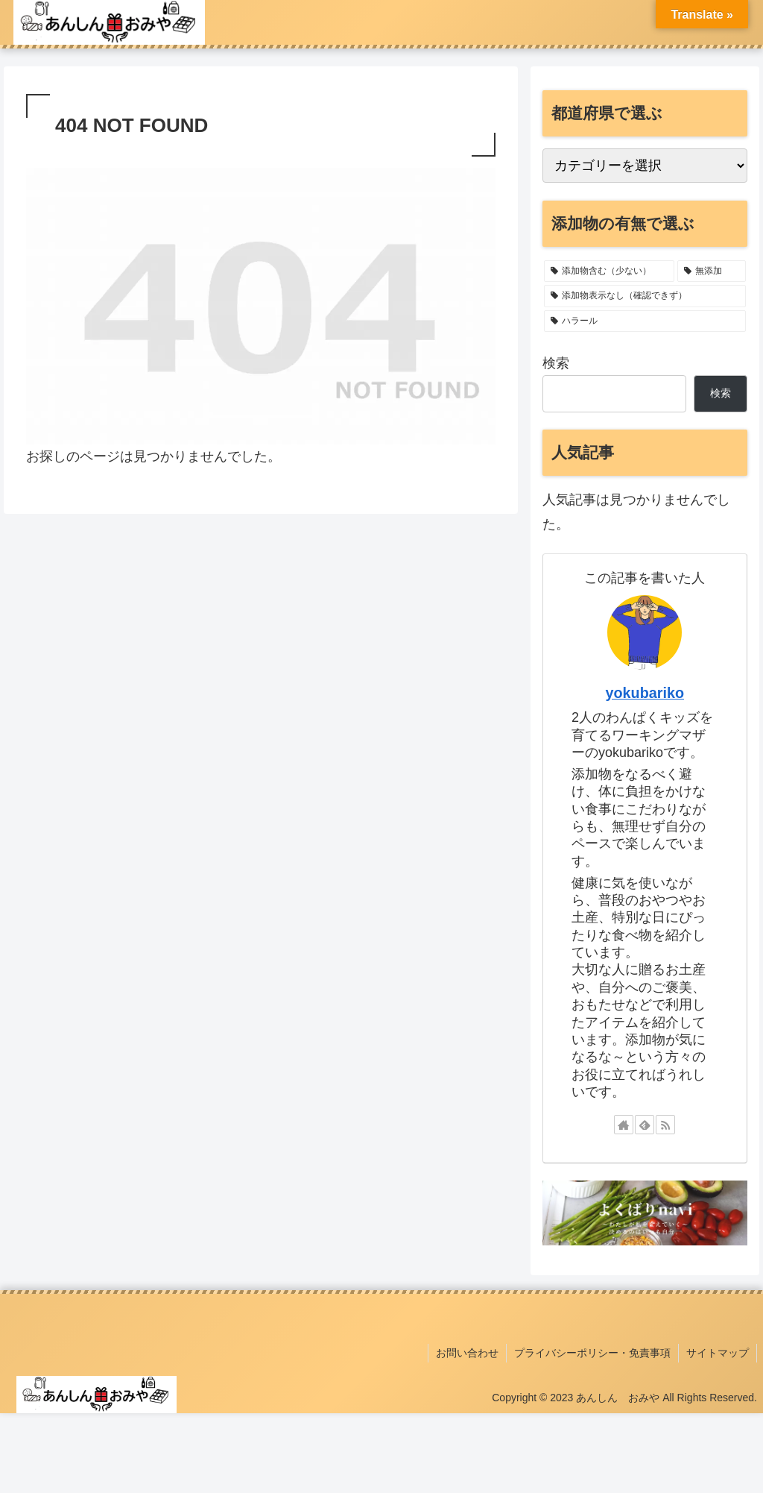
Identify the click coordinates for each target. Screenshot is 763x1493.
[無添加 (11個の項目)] (711, 271)
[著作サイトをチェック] (623, 1124)
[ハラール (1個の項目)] (644, 321)
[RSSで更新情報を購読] (665, 1124)
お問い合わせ (467, 1353)
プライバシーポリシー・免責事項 (592, 1353)
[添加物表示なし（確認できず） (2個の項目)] (644, 296)
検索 (555, 363)
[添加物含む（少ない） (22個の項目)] (609, 271)
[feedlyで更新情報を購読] (644, 1124)
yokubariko (645, 693)
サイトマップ (717, 1353)
